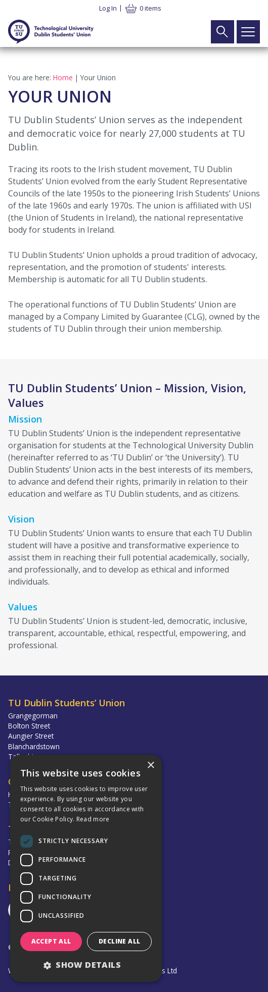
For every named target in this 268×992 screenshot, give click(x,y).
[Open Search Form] (222, 31)
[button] (86, 965)
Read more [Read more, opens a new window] (93, 819)
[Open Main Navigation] (248, 31)
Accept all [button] (51, 941)
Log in (108, 8)
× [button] (150, 765)
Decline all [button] (119, 941)
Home (63, 77)
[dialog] (86, 868)
